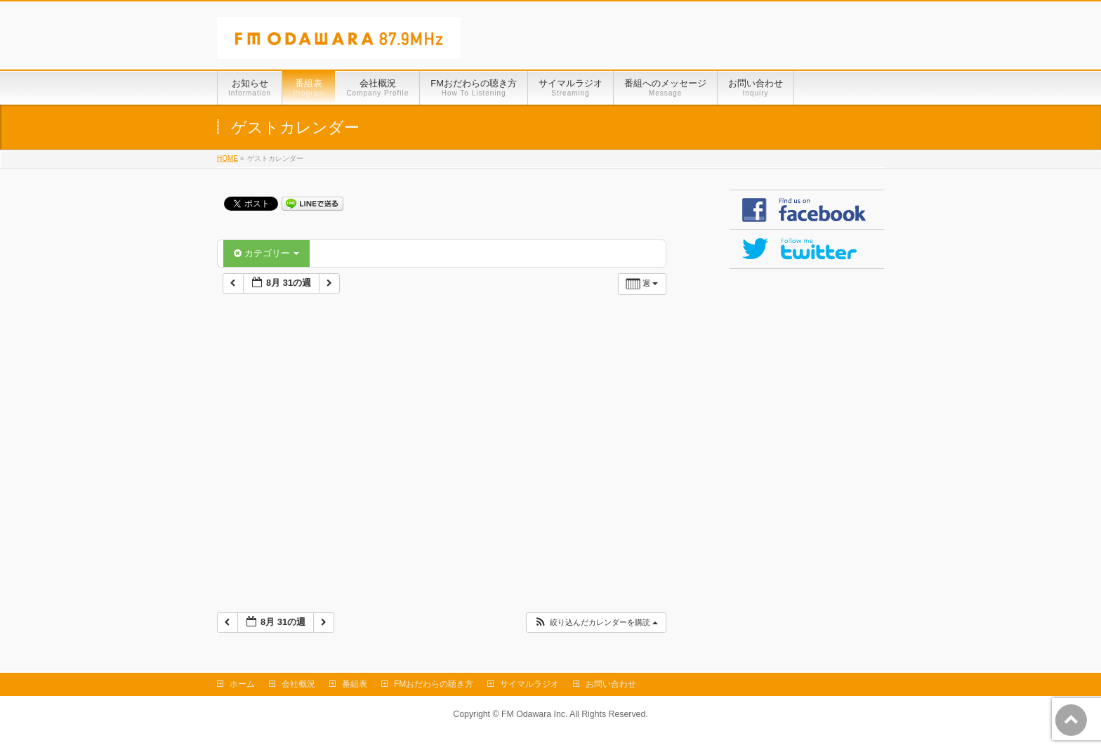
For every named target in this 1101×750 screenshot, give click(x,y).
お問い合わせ (611, 684)
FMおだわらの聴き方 (433, 684)
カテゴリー (266, 253)
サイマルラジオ (529, 684)
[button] (596, 622)
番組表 (354, 684)
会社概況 (298, 684)
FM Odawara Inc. (534, 714)
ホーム (242, 684)
